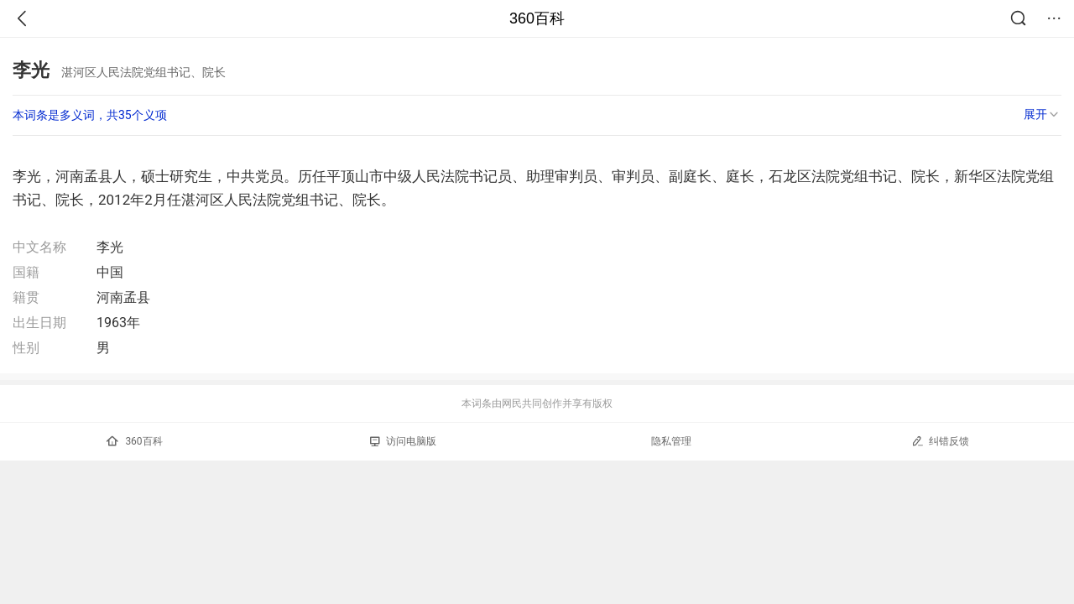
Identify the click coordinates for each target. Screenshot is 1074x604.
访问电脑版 (403, 441)
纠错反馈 (940, 441)
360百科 (537, 18)
